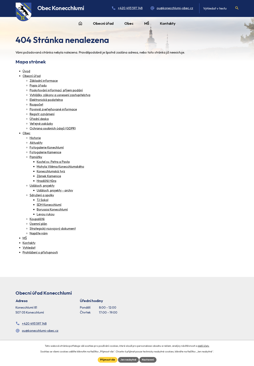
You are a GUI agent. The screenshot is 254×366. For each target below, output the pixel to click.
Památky (36, 157)
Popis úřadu (38, 85)
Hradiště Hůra (46, 181)
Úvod (80, 23)
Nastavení (148, 359)
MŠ (146, 23)
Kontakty (167, 23)
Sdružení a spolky (42, 195)
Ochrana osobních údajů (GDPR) (53, 128)
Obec (128, 23)
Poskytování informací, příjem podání (56, 90)
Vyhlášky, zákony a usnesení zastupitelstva (60, 95)
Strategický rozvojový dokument (53, 228)
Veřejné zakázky (41, 124)
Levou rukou (46, 214)
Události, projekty (42, 186)
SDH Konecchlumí (49, 205)
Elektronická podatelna (46, 100)
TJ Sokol (42, 200)
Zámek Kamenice (49, 176)
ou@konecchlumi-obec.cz (175, 8)
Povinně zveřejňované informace (53, 109)
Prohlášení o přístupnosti (40, 252)
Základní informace (44, 81)
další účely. (203, 345)
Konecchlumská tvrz (51, 171)
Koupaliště (37, 219)
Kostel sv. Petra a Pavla (53, 162)
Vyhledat (29, 248)
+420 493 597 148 (130, 8)
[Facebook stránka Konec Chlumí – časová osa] (198, 307)
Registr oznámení (42, 114)
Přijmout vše (107, 359)
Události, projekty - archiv (55, 190)
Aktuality (36, 143)
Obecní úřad (103, 23)
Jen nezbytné (128, 359)
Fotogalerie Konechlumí (47, 147)
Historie (35, 138)
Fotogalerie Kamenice (45, 152)
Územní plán (38, 224)
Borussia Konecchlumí (52, 209)
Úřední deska (39, 119)
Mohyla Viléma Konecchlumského (60, 166)
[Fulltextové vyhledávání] (218, 8)
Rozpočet (36, 104)
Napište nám (39, 233)
